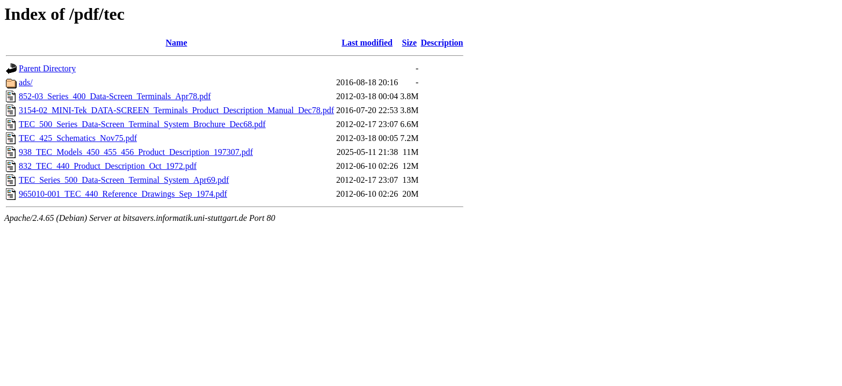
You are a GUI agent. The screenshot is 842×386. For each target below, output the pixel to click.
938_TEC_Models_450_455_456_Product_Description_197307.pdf (136, 152)
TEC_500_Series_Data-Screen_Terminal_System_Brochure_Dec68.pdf (142, 124)
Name (176, 42)
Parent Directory (47, 68)
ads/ (26, 82)
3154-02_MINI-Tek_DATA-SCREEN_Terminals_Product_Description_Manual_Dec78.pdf (176, 110)
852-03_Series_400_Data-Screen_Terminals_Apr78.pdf (114, 96)
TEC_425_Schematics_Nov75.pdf (78, 138)
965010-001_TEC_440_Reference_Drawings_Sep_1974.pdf (123, 193)
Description (441, 42)
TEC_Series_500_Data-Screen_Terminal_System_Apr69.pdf (124, 179)
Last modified (367, 42)
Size (409, 42)
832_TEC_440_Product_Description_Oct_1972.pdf (108, 165)
